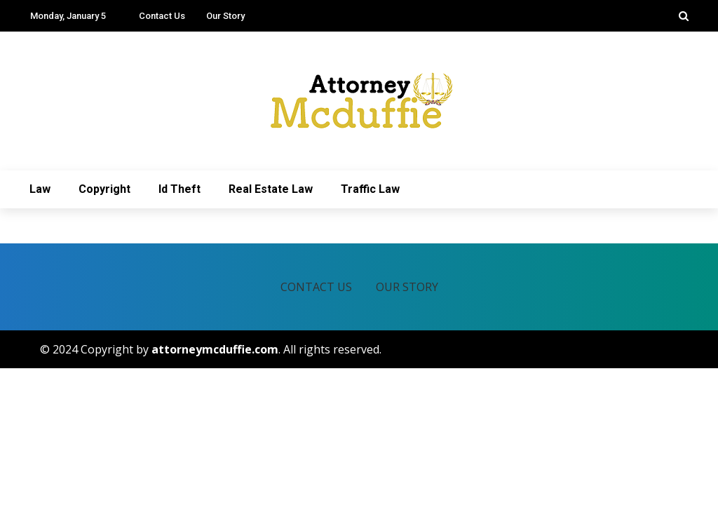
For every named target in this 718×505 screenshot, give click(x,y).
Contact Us (162, 16)
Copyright (104, 189)
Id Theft (179, 189)
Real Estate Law (271, 189)
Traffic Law (370, 189)
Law (39, 189)
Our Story (225, 16)
